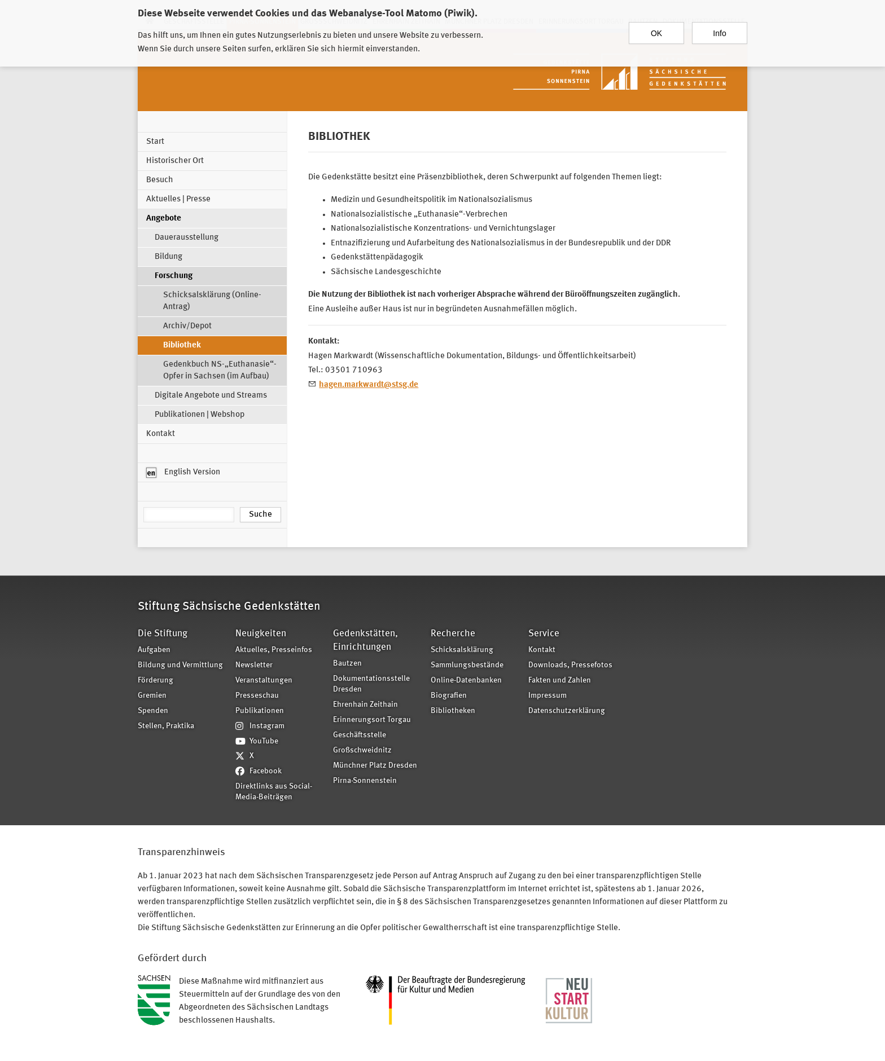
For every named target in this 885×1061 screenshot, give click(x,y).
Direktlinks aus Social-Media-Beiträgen (273, 792)
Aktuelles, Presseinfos (273, 650)
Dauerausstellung (186, 238)
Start (155, 142)
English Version (183, 473)
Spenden (153, 711)
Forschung (173, 276)
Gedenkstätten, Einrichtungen (365, 640)
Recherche (453, 634)
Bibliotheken (453, 711)
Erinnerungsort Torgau (372, 720)
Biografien (449, 695)
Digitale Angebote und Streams (211, 395)
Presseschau (257, 695)
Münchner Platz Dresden (375, 765)
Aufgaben (154, 650)
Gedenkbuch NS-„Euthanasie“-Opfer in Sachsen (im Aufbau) (220, 370)
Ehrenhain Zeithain (365, 704)
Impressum (547, 695)
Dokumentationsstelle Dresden (371, 684)
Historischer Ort (175, 161)
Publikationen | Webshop (199, 415)
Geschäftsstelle (359, 735)
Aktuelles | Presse (178, 199)
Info (719, 27)
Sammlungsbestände (467, 665)
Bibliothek (182, 345)
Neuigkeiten (260, 634)
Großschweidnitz (362, 750)
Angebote (163, 218)
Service (543, 634)
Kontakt (160, 434)
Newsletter (254, 665)
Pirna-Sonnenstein (365, 781)
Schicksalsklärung (462, 650)
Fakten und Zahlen (559, 680)
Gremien (152, 695)
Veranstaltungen (263, 680)
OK (656, 27)
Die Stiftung (162, 634)
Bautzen (347, 663)
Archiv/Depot (187, 326)
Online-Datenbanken (466, 680)
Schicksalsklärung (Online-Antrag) (212, 301)
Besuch (159, 180)
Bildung (168, 257)
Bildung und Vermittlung (180, 665)
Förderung (155, 680)
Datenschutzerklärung (566, 711)
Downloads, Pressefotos (570, 665)
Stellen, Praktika (166, 726)
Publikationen (259, 711)
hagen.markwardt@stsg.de (368, 385)
